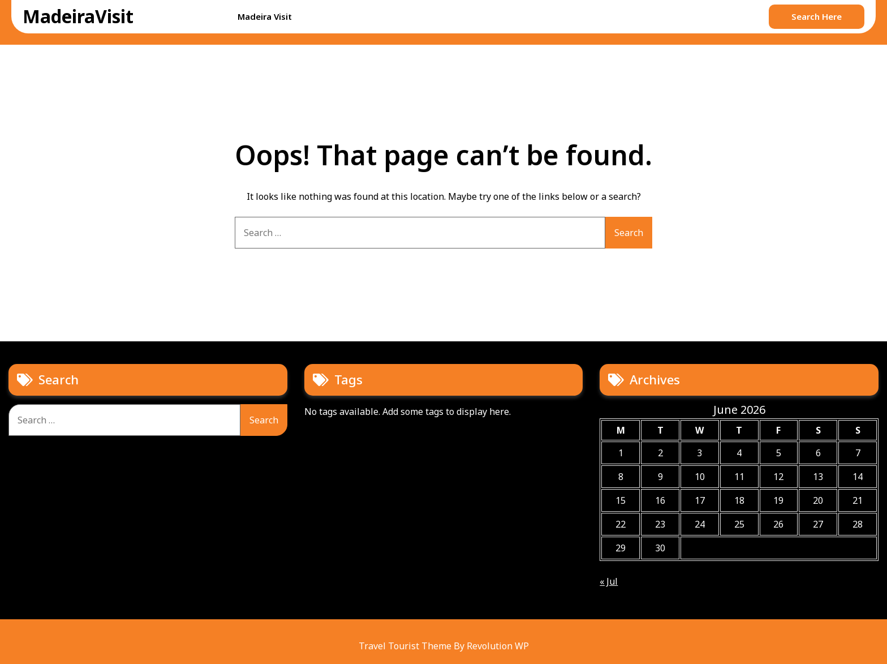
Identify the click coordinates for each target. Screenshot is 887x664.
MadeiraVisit (78, 16)
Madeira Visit (265, 16)
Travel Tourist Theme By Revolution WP (444, 646)
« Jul (609, 581)
